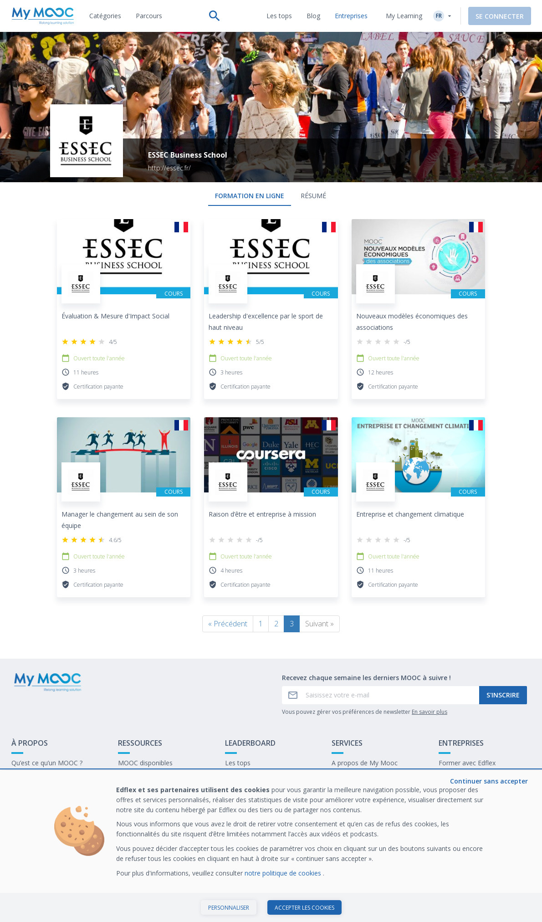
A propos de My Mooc (365, 762)
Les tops (238, 762)
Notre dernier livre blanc (474, 777)
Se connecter (500, 16)
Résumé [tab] (313, 195)
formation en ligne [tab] (249, 195)
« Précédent (227, 624)
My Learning (404, 15)
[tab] (105, 16)
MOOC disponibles (145, 762)
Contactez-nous (34, 777)
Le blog (129, 791)
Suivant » (319, 624)
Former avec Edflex (467, 762)
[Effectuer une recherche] (214, 16)
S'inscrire (503, 695)
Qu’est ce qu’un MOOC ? (46, 762)
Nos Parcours (138, 777)
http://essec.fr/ (169, 168)
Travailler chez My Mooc (475, 791)
